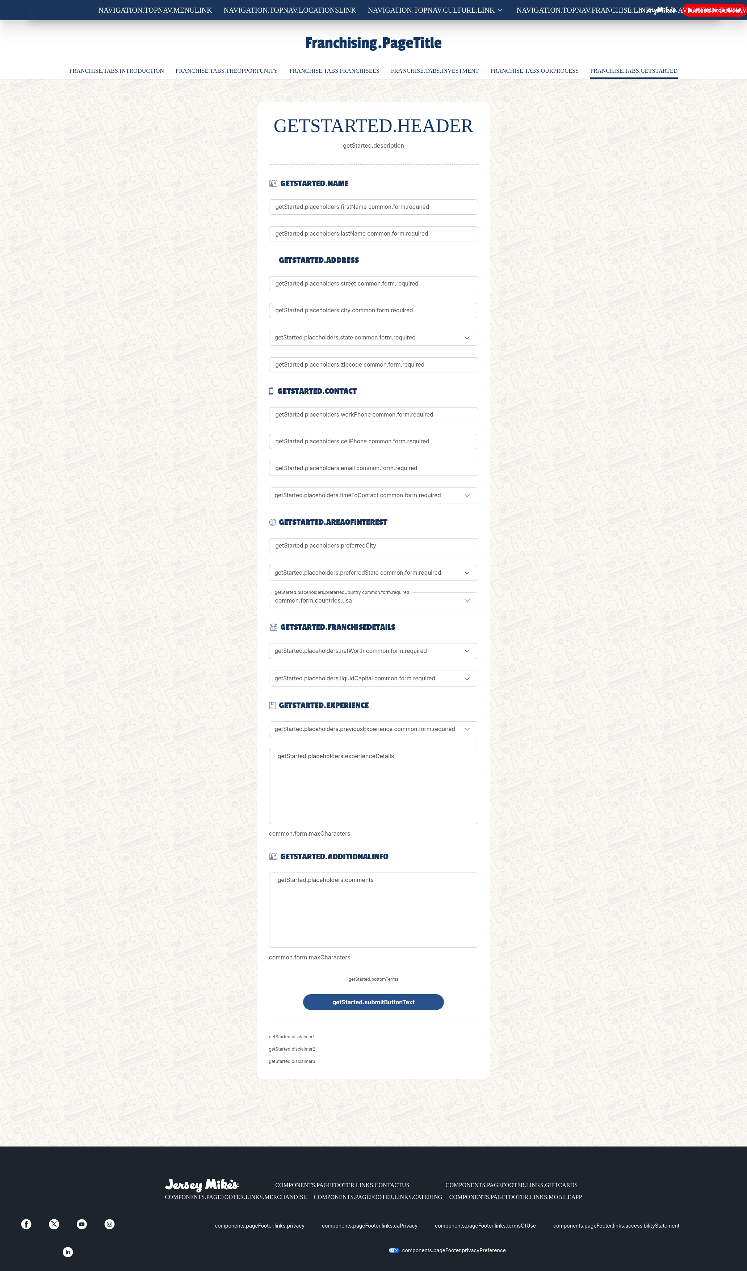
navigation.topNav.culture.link (431, 10)
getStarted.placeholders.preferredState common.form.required (360, 573)
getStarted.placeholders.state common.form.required (347, 337)
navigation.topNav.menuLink (155, 10)
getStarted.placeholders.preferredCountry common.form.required (342, 592)
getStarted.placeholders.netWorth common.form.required (353, 651)
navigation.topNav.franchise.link (584, 10)
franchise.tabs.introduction (116, 71)
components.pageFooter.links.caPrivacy (369, 1226)
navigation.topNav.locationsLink (290, 10)
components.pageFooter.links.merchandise (236, 1197)
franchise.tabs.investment (435, 71)
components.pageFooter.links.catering (378, 1197)
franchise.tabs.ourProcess (535, 71)
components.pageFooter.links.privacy (260, 1226)
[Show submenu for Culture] (500, 10)
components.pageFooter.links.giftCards (512, 1185)
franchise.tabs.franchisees (334, 71)
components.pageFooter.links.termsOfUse (485, 1226)
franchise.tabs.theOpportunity (227, 71)
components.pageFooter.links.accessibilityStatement (616, 1226)
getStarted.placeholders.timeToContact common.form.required (360, 495)
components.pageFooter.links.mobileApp (515, 1197)
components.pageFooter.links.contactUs (342, 1185)
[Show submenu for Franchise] (656, 10)
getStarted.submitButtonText (373, 1002)
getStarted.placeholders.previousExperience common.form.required (368, 729)
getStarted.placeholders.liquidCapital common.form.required (357, 678)
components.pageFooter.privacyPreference (454, 1250)
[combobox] (373, 600)
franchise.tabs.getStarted (633, 71)
